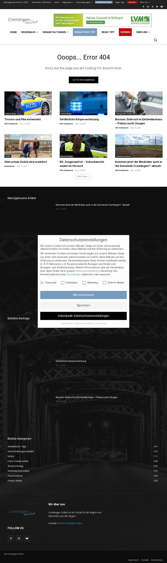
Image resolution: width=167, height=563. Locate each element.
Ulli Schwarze (11, 123)
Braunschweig (67, 156)
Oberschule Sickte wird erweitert (25, 161)
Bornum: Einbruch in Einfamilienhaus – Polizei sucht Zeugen (86, 397)
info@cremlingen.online (69, 523)
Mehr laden (83, 176)
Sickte (7, 156)
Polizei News (10, 114)
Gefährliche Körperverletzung (79, 119)
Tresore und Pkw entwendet (22, 119)
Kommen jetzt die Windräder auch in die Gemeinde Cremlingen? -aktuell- (93, 205)
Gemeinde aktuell (123, 156)
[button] (155, 40)
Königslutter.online (124, 114)
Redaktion (9, 166)
